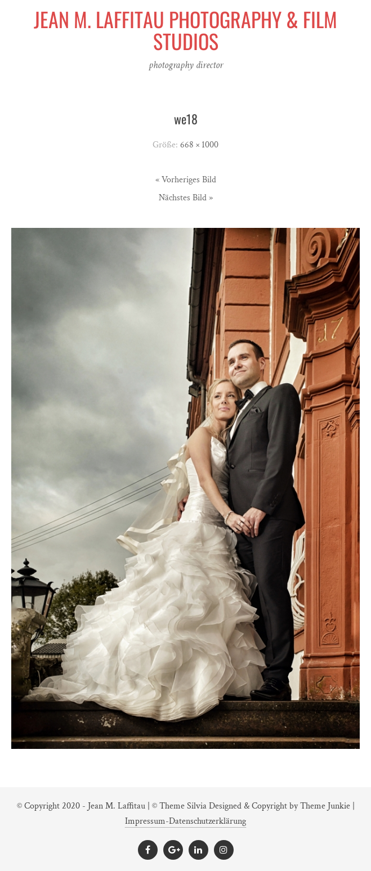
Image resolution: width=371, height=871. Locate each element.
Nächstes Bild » (186, 198)
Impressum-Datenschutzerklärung (185, 821)
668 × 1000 (199, 145)
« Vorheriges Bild (185, 180)
